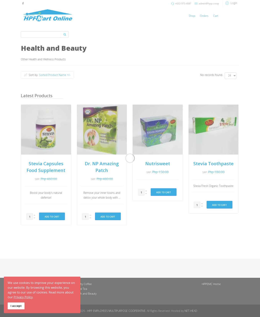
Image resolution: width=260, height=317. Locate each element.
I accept (16, 306)
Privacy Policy (23, 297)
